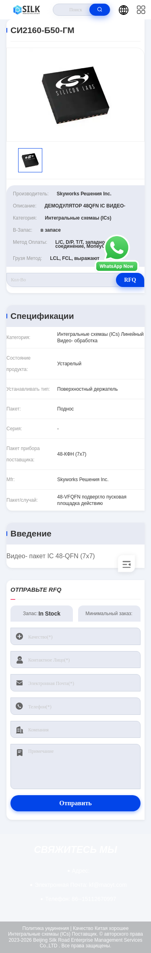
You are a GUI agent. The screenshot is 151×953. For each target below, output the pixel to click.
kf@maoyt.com (81, 885)
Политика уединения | (47, 928)
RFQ (130, 280)
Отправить (75, 803)
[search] (99, 10)
